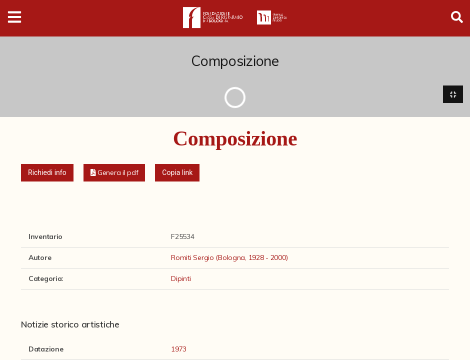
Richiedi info (47, 172)
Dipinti (180, 278)
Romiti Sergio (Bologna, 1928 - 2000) (229, 257)
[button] (115, 173)
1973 (178, 349)
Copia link (177, 172)
